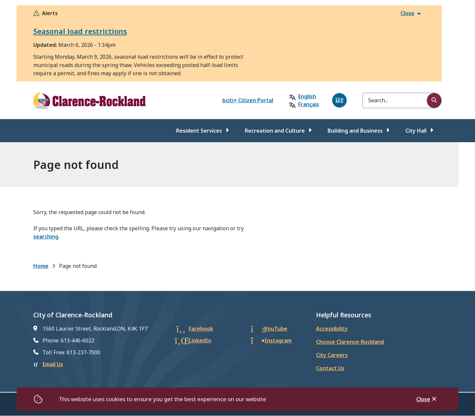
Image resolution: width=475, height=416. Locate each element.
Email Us (53, 364)
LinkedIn (200, 340)
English (307, 96)
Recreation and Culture (275, 130)
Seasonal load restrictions (80, 31)
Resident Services (199, 130)
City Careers (332, 355)
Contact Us (330, 368)
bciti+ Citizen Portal (247, 100)
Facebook (201, 328)
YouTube (276, 328)
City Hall (416, 130)
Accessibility (332, 328)
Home (40, 266)
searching (45, 236)
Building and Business (355, 130)
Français (308, 104)
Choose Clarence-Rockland (350, 341)
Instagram (278, 340)
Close (423, 399)
